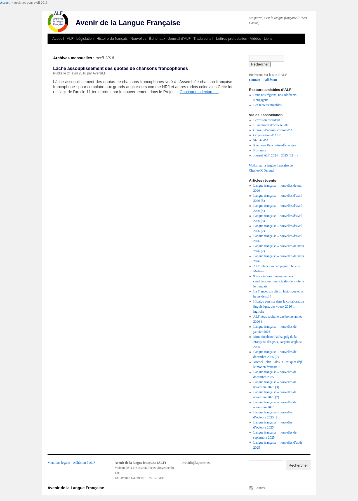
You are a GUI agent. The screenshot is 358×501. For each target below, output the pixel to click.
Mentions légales (59, 463)
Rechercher (298, 465)
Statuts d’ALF (262, 140)
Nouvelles (138, 38)
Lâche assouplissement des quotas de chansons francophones (120, 68)
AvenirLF (99, 73)
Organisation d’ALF (267, 135)
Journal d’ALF (179, 38)
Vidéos (255, 38)
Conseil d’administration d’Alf (274, 130)
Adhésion (270, 80)
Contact (254, 80)
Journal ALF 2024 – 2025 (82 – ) (275, 155)
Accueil (5, 2)
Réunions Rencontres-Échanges (274, 145)
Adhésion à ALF (84, 463)
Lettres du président (266, 120)
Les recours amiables (267, 105)
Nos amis (259, 150)
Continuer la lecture (199, 92)
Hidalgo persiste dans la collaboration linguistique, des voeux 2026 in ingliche (278, 306)
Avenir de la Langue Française (128, 22)
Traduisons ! (203, 38)
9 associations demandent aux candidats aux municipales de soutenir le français (279, 281)
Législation (85, 38)
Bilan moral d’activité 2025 (271, 125)
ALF (70, 38)
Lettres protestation (231, 38)
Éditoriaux (157, 38)
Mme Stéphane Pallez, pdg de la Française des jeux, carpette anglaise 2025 (277, 342)
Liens (268, 38)
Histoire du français (112, 38)
